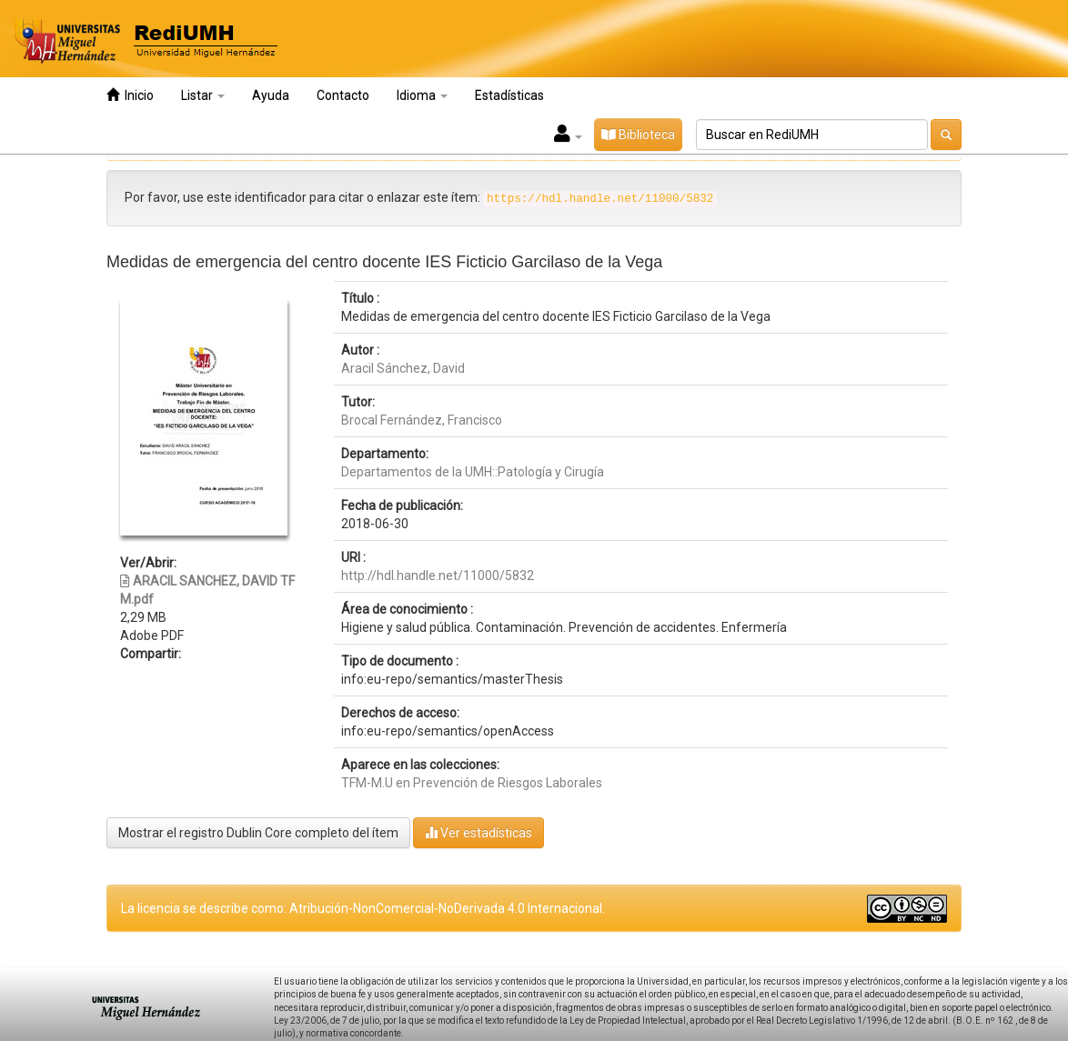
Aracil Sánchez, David (403, 368)
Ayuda (270, 95)
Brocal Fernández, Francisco (421, 420)
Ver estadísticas (478, 832)
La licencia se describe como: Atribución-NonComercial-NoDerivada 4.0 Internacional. (363, 908)
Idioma (422, 95)
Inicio (130, 95)
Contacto (343, 95)
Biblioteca (638, 134)
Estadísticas (509, 95)
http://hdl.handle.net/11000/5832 (437, 575)
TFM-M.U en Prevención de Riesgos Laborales (471, 783)
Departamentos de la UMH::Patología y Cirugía (472, 472)
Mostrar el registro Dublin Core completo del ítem (258, 833)
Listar (203, 95)
